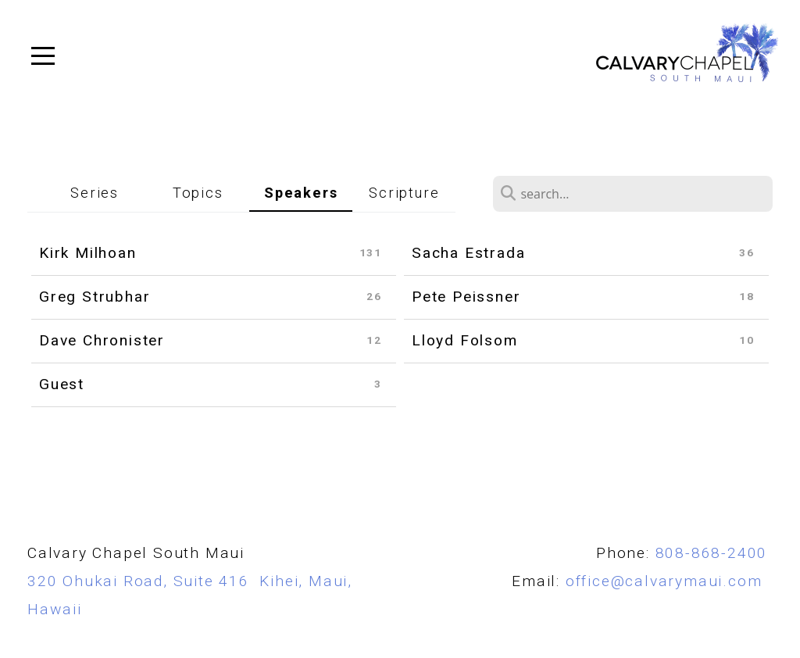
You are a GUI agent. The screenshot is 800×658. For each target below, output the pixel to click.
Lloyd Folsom (465, 340)
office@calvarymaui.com (669, 581)
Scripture (404, 192)
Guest (61, 384)
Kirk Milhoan (88, 253)
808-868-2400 (711, 553)
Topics (198, 192)
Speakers (301, 192)
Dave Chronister (102, 340)
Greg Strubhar (94, 297)
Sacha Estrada (468, 253)
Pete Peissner (466, 297)
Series (94, 192)
